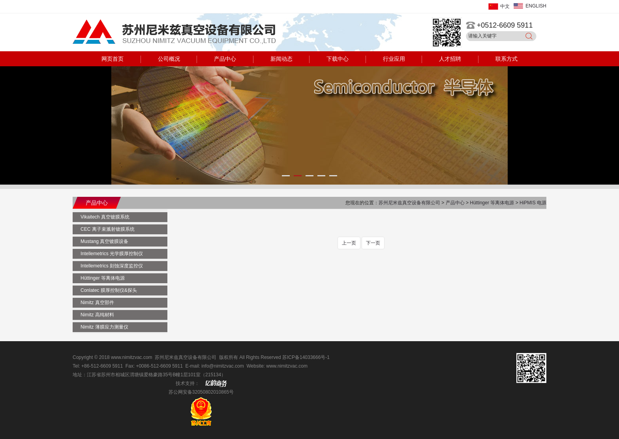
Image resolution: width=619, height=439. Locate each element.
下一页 (373, 243)
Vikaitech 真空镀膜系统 (105, 217)
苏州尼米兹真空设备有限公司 (410, 202)
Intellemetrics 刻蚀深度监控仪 (112, 266)
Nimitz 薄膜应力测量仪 (104, 327)
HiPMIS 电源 (533, 202)
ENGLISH (535, 6)
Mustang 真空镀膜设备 (104, 241)
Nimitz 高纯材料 (97, 315)
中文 (505, 6)
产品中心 (456, 202)
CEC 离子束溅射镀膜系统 (108, 229)
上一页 (349, 243)
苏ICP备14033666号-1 (306, 357)
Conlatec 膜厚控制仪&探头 (109, 290)
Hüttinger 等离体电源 (492, 202)
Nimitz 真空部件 (97, 302)
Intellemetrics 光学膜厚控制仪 (112, 253)
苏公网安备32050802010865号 (201, 392)
